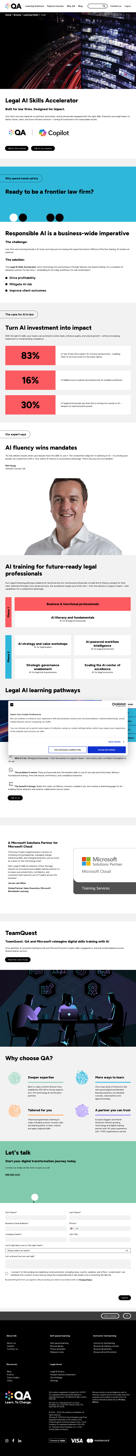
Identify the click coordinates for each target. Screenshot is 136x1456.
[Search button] (104, 6)
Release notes (57, 1352)
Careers (10, 1346)
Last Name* (75, 1212)
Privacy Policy (85, 1280)
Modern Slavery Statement (63, 1374)
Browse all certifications (105, 1352)
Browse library (56, 1346)
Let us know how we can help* (20, 1256)
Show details (114, 742)
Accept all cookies (106, 750)
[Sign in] (127, 6)
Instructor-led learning (104, 1343)
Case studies (13, 1377)
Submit (124, 1297)
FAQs (9, 1380)
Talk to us (15, 798)
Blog (80, 6)
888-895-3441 (13, 1174)
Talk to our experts (43, 148)
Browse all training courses (106, 1346)
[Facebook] (13, 1441)
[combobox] (73, 1228)
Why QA (71, 6)
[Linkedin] (19, 1441)
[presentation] (25, 1288)
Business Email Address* (17, 1223)
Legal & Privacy (57, 1371)
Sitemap (54, 1380)
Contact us (115, 6)
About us (11, 1343)
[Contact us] (116, 6)
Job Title (73, 1234)
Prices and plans (57, 1349)
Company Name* (13, 1234)
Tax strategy (56, 1377)
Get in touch (110, 1316)
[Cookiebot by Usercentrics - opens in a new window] (114, 705)
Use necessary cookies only (67, 750)
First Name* (11, 1212)
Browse (17, 15)
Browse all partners (103, 1349)
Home (8, 15)
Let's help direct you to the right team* (24, 1245)
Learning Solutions (34, 6)
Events (10, 1374)
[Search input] (95, 6)
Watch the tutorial (17, 148)
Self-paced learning (59, 1343)
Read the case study (18, 959)
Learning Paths (31, 15)
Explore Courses (55, 6)
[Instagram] (6, 1441)
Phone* (73, 1223)
